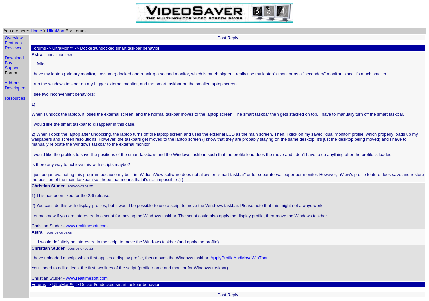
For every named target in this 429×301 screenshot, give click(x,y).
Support (12, 67)
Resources (15, 98)
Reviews (13, 47)
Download (14, 57)
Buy (8, 62)
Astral (37, 54)
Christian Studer (48, 185)
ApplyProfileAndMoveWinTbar (239, 257)
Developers (16, 88)
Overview (14, 37)
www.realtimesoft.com (87, 225)
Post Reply (228, 37)
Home (36, 30)
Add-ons (13, 82)
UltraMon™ (63, 48)
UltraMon (55, 30)
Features (13, 42)
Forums (38, 48)
